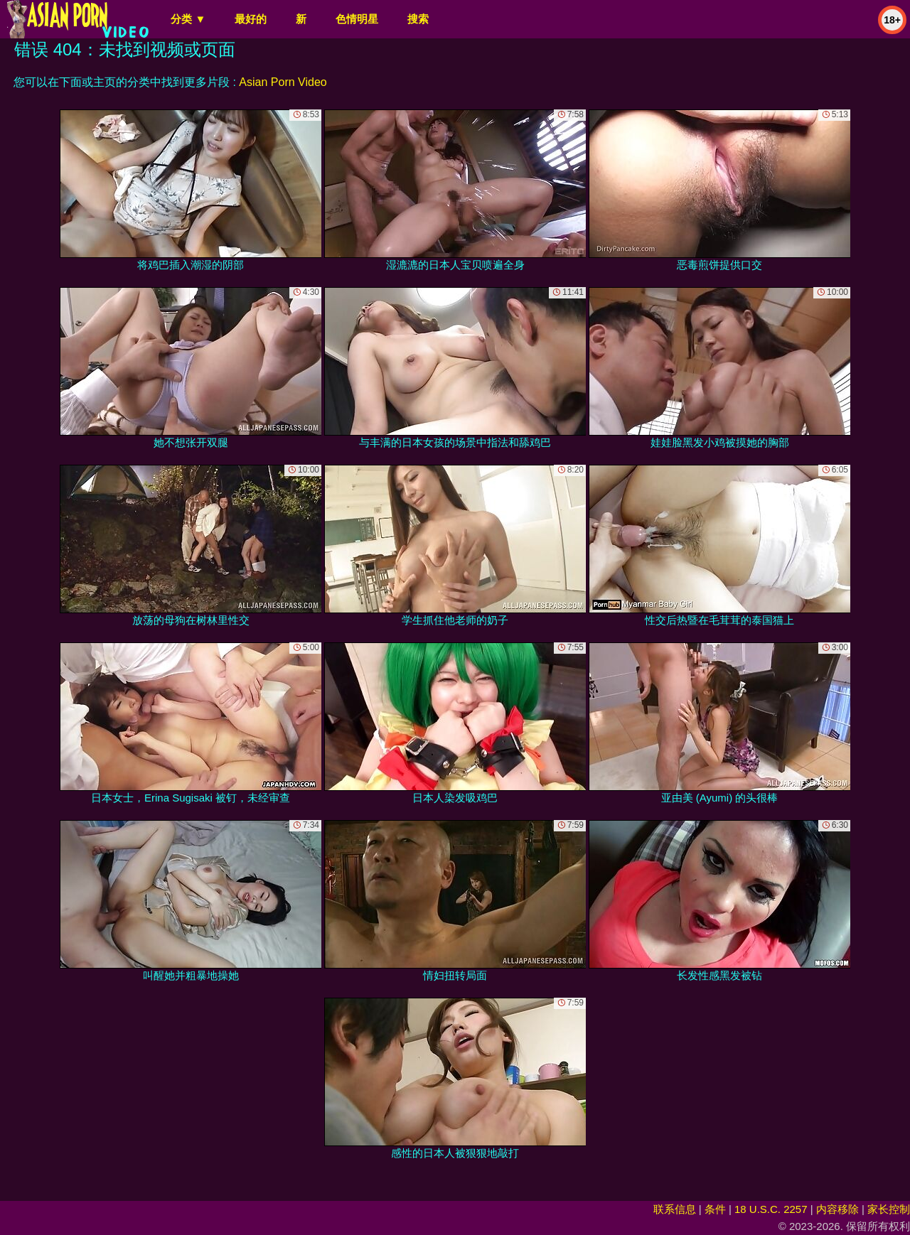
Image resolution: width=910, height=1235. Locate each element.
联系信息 (674, 1209)
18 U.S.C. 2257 (771, 1209)
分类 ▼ (188, 19)
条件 (715, 1209)
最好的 (251, 19)
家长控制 (888, 1209)
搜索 (418, 19)
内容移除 (837, 1209)
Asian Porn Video (282, 82)
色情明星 (357, 19)
